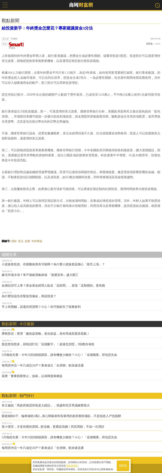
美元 (20, 241)
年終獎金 (37, 241)
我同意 (123, 464)
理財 (14, 241)
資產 (27, 241)
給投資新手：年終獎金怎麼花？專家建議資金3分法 (47, 28)
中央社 (16, 45)
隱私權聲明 (72, 464)
